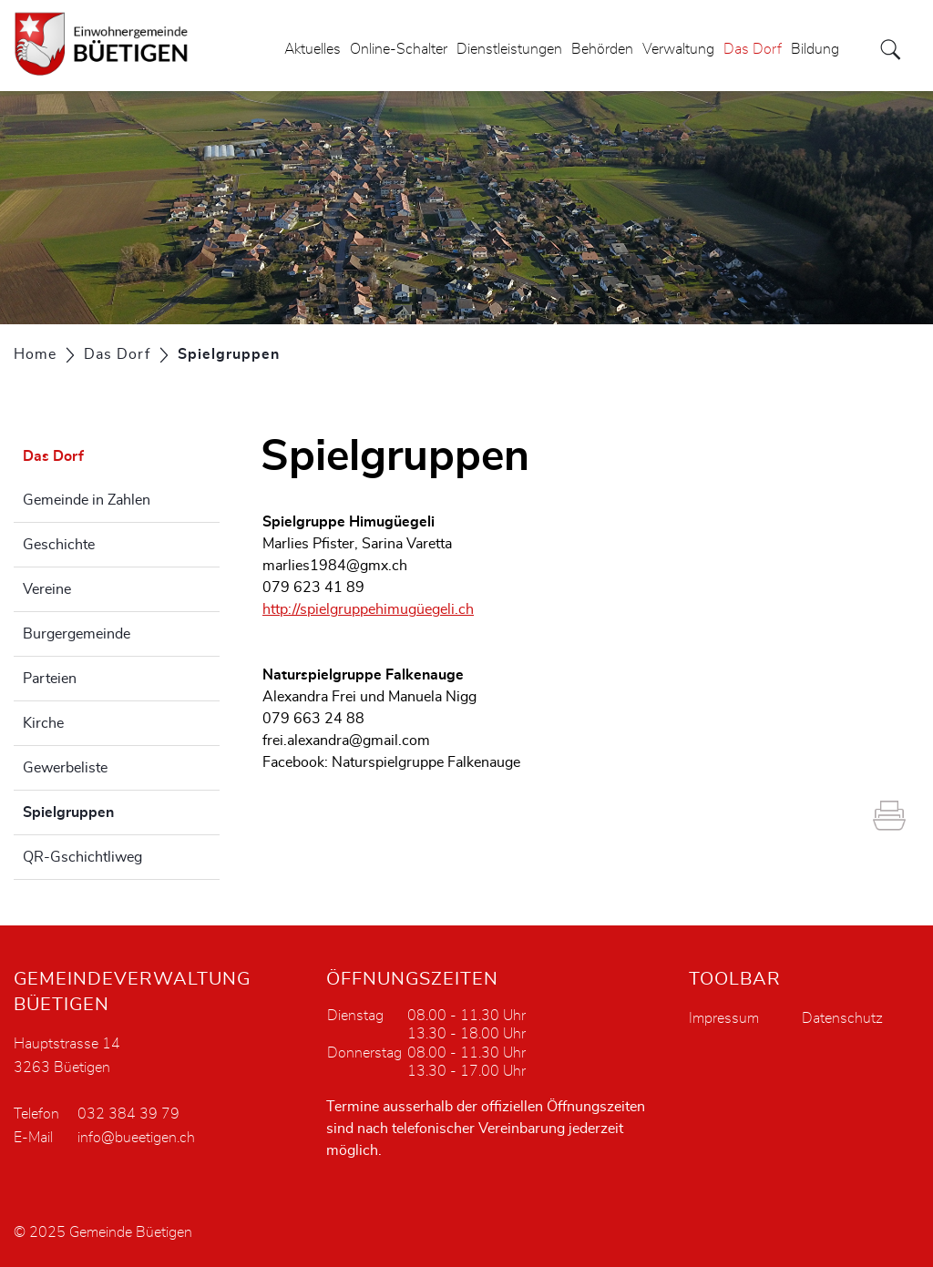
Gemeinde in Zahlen (86, 500)
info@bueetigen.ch (136, 1137)
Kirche (43, 723)
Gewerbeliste (65, 768)
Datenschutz (842, 1018)
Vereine (47, 589)
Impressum (724, 1018)
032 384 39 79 (128, 1114)
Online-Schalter (398, 49)
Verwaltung (678, 49)
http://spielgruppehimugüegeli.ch (368, 609)
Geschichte (59, 544)
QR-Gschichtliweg (82, 857)
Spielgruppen (114, 810)
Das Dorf (752, 49)
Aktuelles (312, 49)
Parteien (50, 678)
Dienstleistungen (509, 49)
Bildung (815, 49)
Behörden (602, 49)
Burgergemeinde (76, 634)
